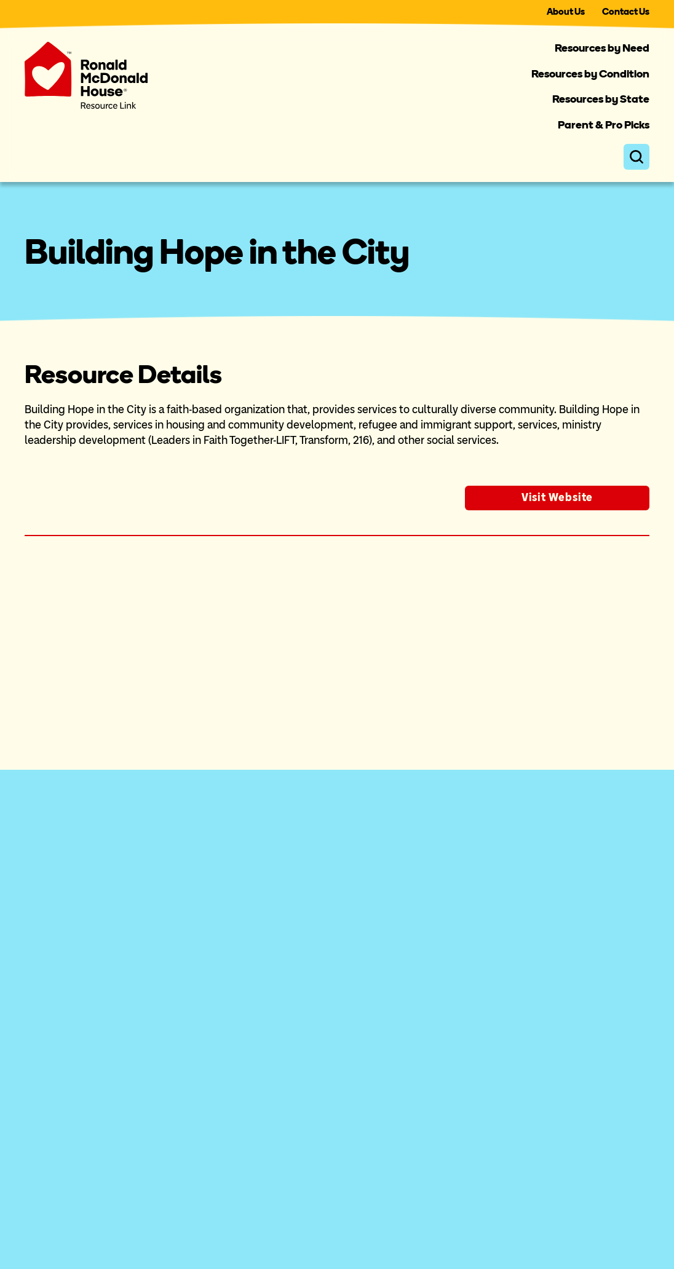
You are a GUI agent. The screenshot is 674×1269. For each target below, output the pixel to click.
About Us (566, 11)
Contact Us (625, 11)
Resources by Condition (590, 74)
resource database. (144, 725)
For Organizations (68, 993)
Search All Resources (249, 1076)
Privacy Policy (569, 1227)
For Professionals (67, 1020)
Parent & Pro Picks (603, 125)
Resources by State (600, 99)
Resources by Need (602, 48)
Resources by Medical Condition (277, 993)
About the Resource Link (86, 965)
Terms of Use (626, 1227)
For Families (55, 1048)
